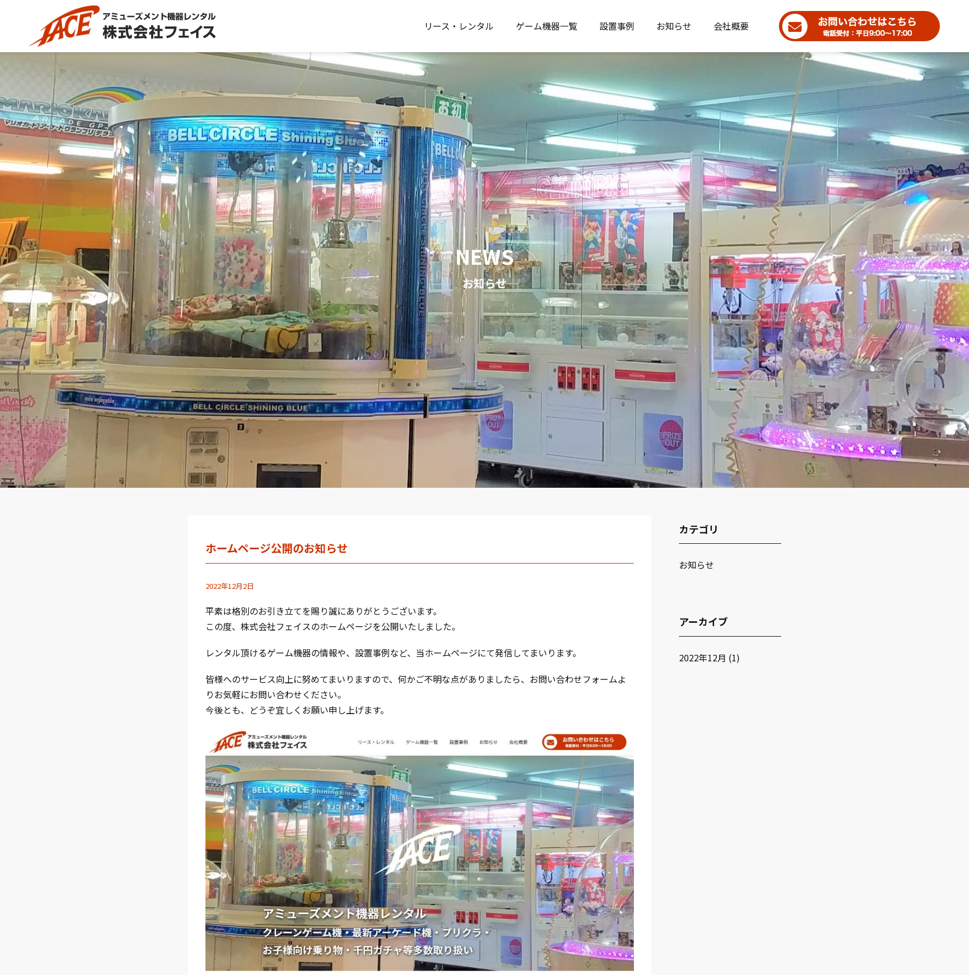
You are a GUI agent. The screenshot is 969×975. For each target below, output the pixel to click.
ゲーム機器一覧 (546, 25)
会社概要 (731, 25)
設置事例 (616, 25)
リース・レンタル (459, 25)
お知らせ (674, 25)
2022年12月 (702, 657)
